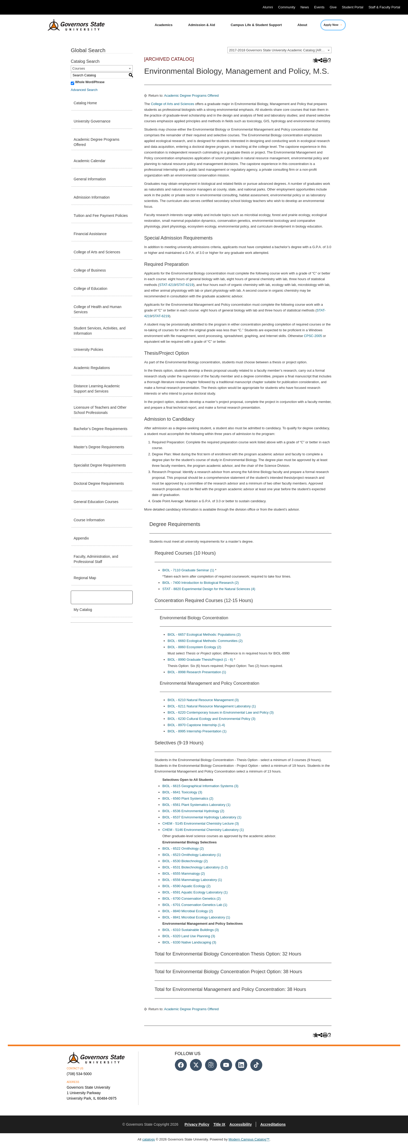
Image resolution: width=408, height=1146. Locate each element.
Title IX (219, 1124)
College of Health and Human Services (98, 309)
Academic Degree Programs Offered (96, 142)
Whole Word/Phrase (90, 82)
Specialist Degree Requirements (100, 465)
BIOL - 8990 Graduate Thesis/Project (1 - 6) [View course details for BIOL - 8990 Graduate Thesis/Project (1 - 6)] (200, 659)
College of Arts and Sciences (97, 252)
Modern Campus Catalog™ (249, 1139)
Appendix (81, 538)
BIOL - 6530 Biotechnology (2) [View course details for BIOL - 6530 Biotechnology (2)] (185, 861)
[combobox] (279, 50)
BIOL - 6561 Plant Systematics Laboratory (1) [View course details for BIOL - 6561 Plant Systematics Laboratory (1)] (196, 805)
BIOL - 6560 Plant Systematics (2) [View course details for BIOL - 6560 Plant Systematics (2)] (187, 798)
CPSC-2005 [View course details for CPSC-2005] (313, 336)
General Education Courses (96, 502)
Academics (164, 25)
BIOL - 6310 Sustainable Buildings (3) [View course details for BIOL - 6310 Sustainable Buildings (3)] (190, 930)
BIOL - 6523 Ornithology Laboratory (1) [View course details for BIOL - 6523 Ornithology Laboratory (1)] (191, 855)
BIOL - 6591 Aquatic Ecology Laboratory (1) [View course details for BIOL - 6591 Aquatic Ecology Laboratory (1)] (195, 892)
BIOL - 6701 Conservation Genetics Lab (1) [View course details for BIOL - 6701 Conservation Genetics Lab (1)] (194, 905)
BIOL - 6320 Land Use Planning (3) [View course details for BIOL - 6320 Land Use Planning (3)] (188, 936)
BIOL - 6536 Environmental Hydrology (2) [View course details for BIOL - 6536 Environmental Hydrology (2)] (193, 811)
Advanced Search (84, 90)
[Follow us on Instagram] (211, 1065)
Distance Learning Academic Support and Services (97, 388)
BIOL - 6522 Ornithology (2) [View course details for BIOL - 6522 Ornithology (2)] (183, 848)
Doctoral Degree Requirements (99, 483)
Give (333, 7)
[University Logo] (72, 25)
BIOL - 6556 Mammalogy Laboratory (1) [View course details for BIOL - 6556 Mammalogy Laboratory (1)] (192, 880)
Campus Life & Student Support (256, 25)
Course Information (89, 520)
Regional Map (85, 578)
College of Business (90, 270)
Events (319, 7)
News (305, 7)
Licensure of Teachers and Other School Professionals (100, 410)
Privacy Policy (196, 1124)
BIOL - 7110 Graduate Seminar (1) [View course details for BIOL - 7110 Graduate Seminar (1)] (188, 570)
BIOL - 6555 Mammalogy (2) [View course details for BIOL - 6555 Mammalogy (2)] (183, 873)
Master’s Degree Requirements (99, 447)
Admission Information (92, 197)
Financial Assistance (90, 234)
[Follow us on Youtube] (226, 1065)
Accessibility (241, 1124)
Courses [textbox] (78, 68)
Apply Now (333, 25)
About (302, 25)
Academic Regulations (92, 368)
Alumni (268, 7)
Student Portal (352, 7)
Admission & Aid (201, 25)
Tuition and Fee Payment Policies (101, 215)
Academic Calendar (89, 161)
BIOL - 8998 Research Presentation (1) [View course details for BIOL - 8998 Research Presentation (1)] (197, 672)
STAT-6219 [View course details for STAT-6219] (185, 285)
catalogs (148, 1139)
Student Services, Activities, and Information (99, 330)
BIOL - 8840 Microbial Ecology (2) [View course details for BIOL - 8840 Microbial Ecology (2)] (187, 911)
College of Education (90, 288)
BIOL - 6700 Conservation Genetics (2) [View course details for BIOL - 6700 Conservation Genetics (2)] (191, 898)
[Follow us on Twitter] (196, 1065)
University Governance (92, 121)
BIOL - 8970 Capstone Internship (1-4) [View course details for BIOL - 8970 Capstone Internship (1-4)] (196, 725)
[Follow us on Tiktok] (256, 1065)
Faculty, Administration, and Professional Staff (96, 559)
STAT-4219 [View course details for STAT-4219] (167, 285)
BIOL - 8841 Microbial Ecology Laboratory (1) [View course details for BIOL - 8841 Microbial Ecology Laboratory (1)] (196, 917)
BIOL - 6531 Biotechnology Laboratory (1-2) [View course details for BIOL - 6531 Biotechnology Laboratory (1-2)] (195, 867)
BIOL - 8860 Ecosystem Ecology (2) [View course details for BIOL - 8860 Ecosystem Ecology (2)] (194, 647)
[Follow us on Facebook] (181, 1065)
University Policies (88, 349)
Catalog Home (85, 103)
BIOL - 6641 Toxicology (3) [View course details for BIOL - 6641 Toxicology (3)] (182, 792)
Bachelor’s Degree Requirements (100, 429)
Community (286, 7)
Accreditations (272, 1124)
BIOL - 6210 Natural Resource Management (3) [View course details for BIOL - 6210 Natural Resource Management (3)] (203, 700)
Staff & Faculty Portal (384, 7)
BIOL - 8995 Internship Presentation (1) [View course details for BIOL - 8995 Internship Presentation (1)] (197, 731)
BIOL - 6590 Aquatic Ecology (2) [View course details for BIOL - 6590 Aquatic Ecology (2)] (186, 886)
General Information (90, 179)
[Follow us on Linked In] (241, 1065)
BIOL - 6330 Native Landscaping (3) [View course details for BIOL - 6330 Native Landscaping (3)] (189, 942)
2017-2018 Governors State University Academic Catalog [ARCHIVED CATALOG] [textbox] (280, 50)
